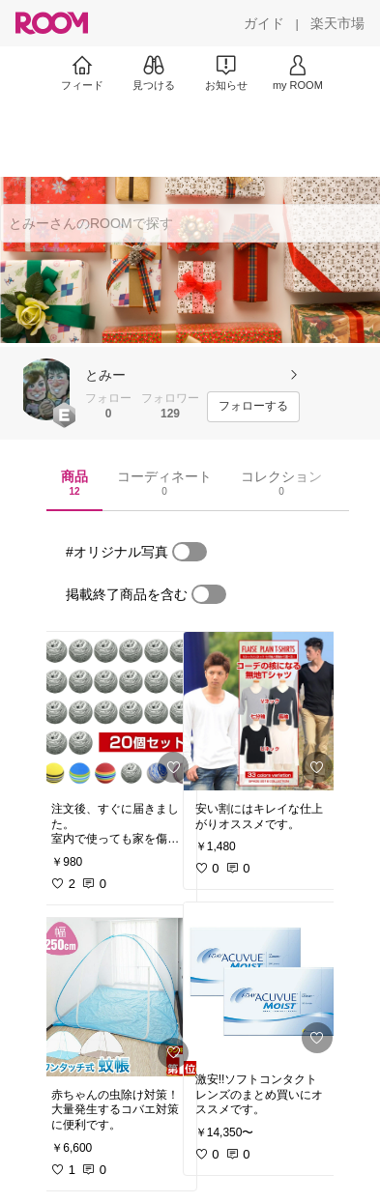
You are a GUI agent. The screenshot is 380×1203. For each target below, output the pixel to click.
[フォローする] (253, 406)
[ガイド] (264, 23)
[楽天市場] (337, 23)
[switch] (189, 551)
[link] (118, 711)
